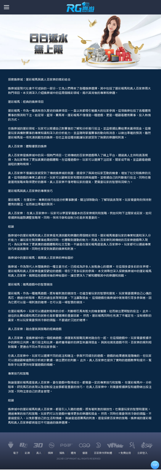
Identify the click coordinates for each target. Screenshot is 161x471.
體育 (73, 454)
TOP (155, 465)
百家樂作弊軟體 (103, 454)
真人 (38, 454)
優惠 (85, 454)
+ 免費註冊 (125, 454)
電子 (15, 454)
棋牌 (50, 454)
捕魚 (62, 454)
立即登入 (143, 454)
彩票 (26, 454)
